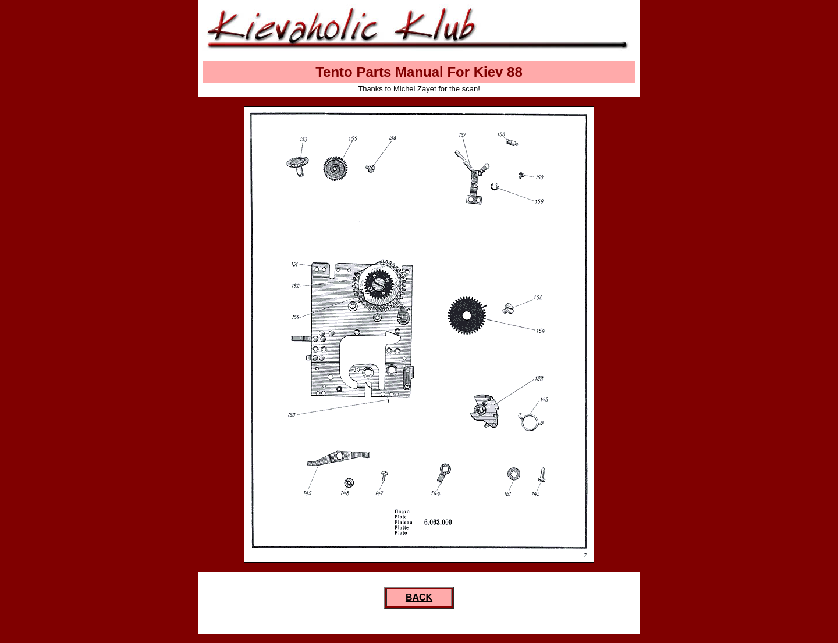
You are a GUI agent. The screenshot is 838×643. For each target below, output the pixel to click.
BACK (419, 597)
